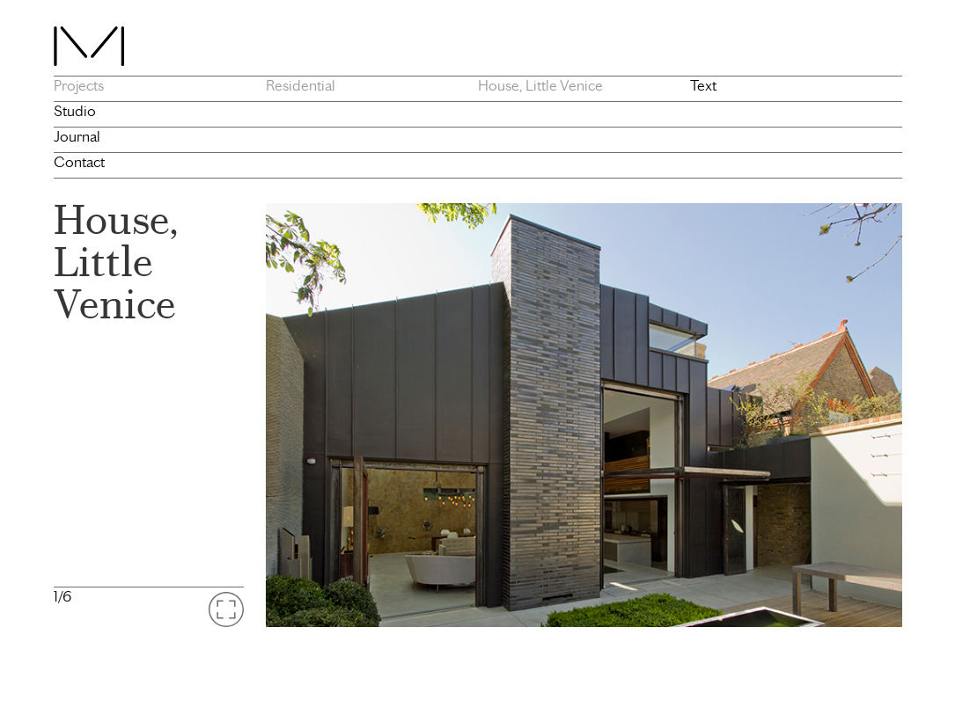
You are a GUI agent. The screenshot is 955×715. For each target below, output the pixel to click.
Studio (75, 111)
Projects (79, 85)
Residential (300, 85)
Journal (77, 136)
